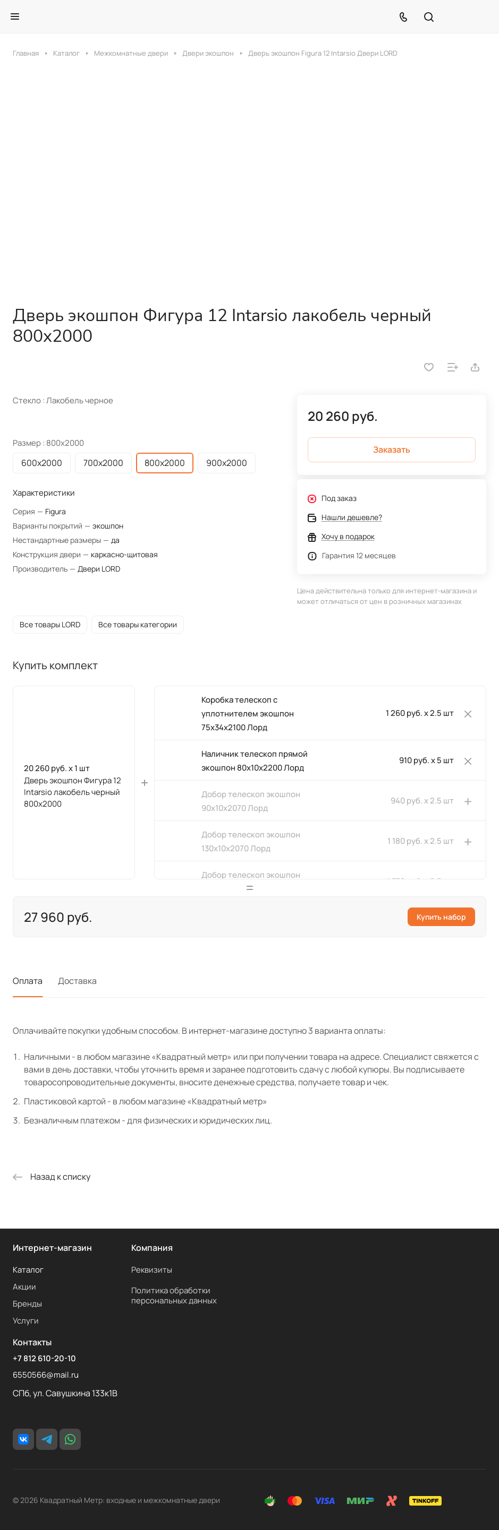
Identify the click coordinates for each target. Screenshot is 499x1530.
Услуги (26, 1320)
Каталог (28, 1269)
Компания (152, 1248)
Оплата (28, 985)
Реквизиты (151, 1269)
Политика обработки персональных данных (174, 1295)
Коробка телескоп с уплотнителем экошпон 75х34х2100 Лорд (247, 717)
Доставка (77, 985)
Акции (24, 1286)
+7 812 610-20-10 (44, 1358)
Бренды (27, 1303)
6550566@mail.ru (46, 1374)
